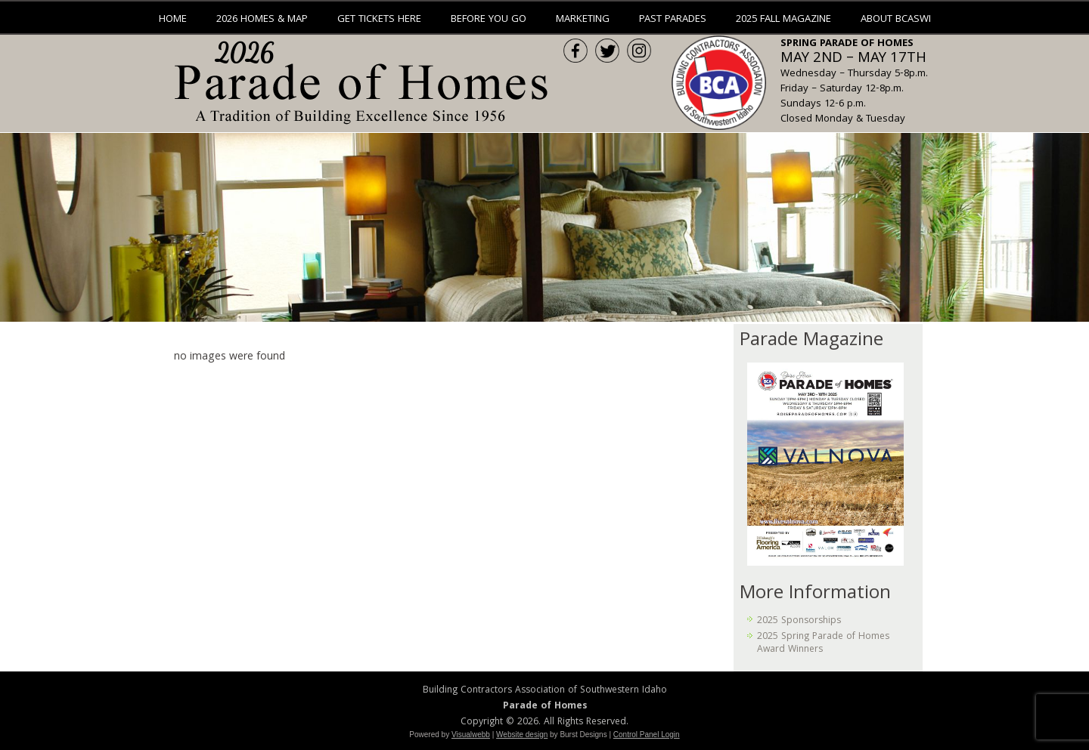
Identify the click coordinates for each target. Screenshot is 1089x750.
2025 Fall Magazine (783, 19)
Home (173, 19)
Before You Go (488, 19)
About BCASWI (896, 19)
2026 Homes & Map (262, 19)
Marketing (583, 19)
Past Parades (672, 19)
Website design (522, 734)
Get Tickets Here (379, 19)
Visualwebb (470, 734)
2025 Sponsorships (799, 621)
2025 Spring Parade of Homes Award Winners (823, 643)
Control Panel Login (646, 734)
